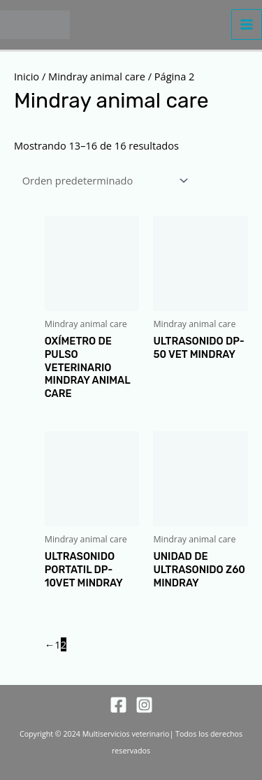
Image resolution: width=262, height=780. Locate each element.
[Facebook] (118, 705)
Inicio (26, 76)
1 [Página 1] (57, 644)
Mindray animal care (96, 76)
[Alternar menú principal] (246, 24)
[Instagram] (144, 705)
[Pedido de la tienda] (102, 180)
